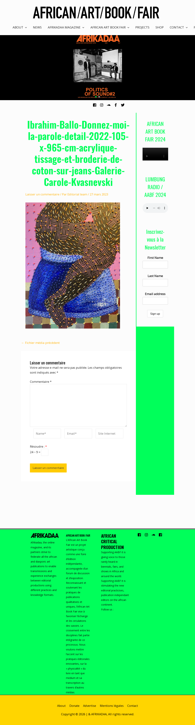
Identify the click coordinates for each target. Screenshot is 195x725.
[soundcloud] (110, 105)
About (61, 706)
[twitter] (123, 105)
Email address (155, 294)
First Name (155, 258)
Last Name (155, 276)
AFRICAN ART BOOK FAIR (109, 27)
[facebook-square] (96, 105)
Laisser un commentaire (42, 194)
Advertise (89, 706)
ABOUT (20, 27)
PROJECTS (142, 27)
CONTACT (179, 27)
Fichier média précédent (40, 342)
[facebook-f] (117, 105)
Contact (132, 706)
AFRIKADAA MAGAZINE (66, 27)
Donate (74, 706)
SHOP (160, 27)
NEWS (37, 27)
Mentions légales (112, 706)
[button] (96, 97)
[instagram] (103, 105)
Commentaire (41, 382)
